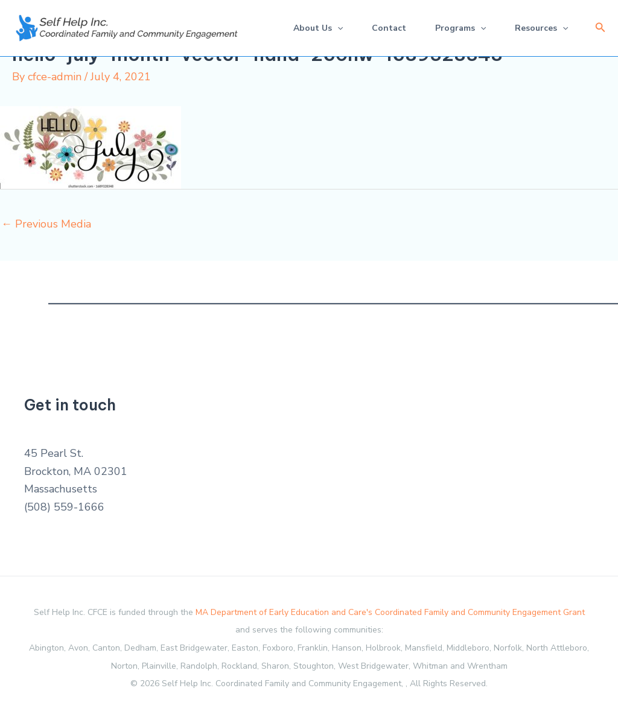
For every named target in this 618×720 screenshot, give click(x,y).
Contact (389, 28)
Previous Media (46, 224)
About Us (318, 28)
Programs (460, 28)
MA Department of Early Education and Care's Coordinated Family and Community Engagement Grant (390, 612)
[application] (337, 28)
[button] (600, 28)
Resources (541, 28)
